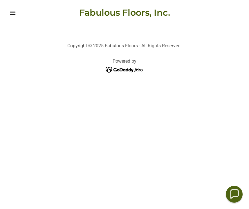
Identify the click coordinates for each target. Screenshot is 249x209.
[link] (124, 14)
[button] (24, 13)
